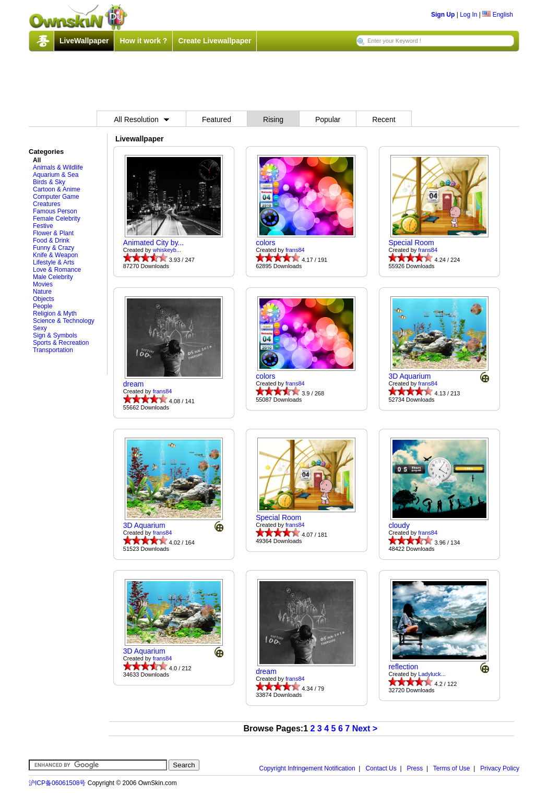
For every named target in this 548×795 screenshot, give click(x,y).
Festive (43, 226)
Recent (383, 119)
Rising (273, 119)
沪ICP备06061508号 (57, 783)
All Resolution (141, 119)
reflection (403, 666)
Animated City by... (153, 242)
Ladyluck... (432, 674)
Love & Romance (57, 269)
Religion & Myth (55, 313)
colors (265, 242)
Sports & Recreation (61, 342)
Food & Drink (51, 240)
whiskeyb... (167, 250)
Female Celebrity (56, 218)
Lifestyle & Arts (53, 262)
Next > (364, 728)
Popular (327, 119)
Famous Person (55, 211)
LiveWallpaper (84, 41)
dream (133, 384)
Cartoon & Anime (56, 189)
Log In (468, 14)
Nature (42, 291)
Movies (43, 284)
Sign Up (443, 14)
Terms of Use (451, 768)
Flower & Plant (53, 233)
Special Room (411, 242)
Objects (43, 299)
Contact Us (380, 768)
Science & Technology (63, 320)
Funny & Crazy (53, 247)
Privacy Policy (499, 768)
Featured (216, 119)
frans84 (295, 250)
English (497, 14)
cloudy (398, 525)
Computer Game (56, 196)
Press (415, 768)
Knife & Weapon (55, 255)
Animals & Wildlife (58, 167)
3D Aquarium (409, 376)
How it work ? (143, 41)
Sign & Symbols (55, 335)
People (42, 306)
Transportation (53, 350)
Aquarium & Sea (55, 174)
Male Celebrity (53, 277)
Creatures (47, 204)
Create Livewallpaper (214, 41)
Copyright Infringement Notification (307, 768)
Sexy (40, 328)
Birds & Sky (49, 182)
